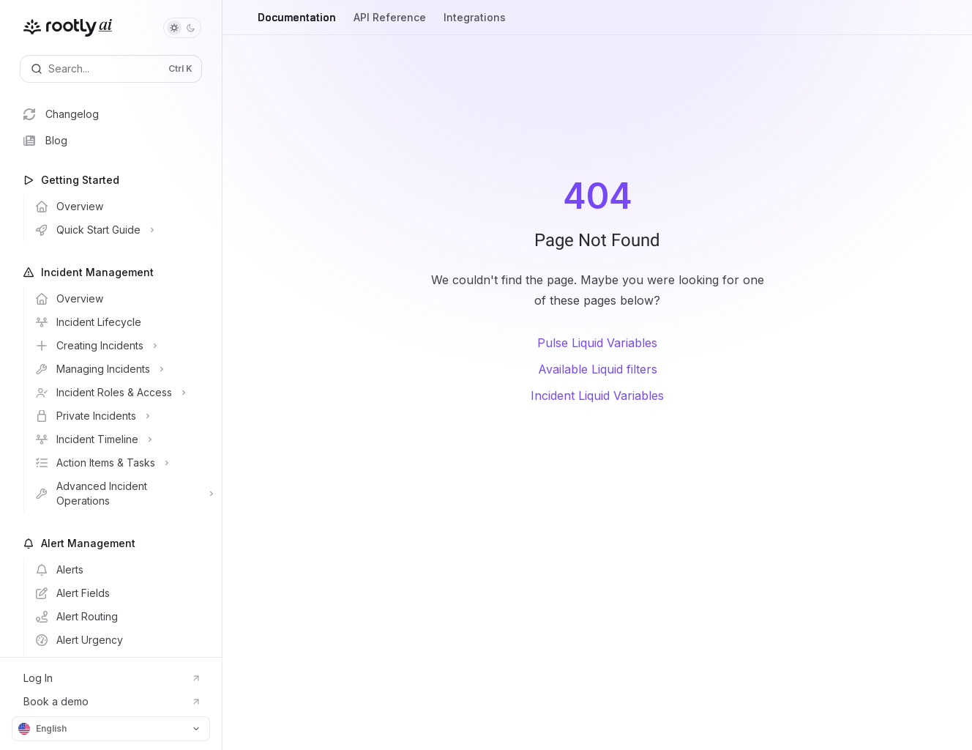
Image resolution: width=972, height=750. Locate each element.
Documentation (297, 23)
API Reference (390, 23)
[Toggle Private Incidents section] (122, 416)
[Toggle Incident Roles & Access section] (122, 392)
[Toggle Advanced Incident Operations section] (122, 494)
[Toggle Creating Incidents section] (122, 345)
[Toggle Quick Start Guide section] (122, 230)
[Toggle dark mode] (182, 28)
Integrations (475, 23)
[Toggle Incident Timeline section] (122, 439)
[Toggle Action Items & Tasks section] (122, 463)
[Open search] (110, 69)
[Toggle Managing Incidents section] (122, 369)
